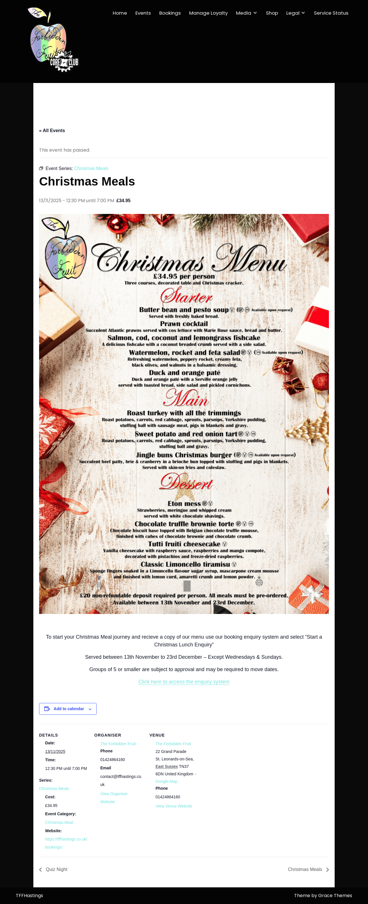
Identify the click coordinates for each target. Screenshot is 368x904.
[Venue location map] (235, 783)
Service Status (331, 12)
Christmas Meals (54, 788)
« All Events (52, 130)
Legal (293, 12)
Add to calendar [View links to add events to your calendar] (69, 708)
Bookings (170, 12)
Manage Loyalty (208, 12)
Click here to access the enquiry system (183, 682)
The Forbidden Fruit (118, 743)
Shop (272, 12)
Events (143, 12)
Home (120, 12)
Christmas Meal (59, 822)
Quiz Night (56, 869)
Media (243, 12)
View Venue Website (174, 806)
